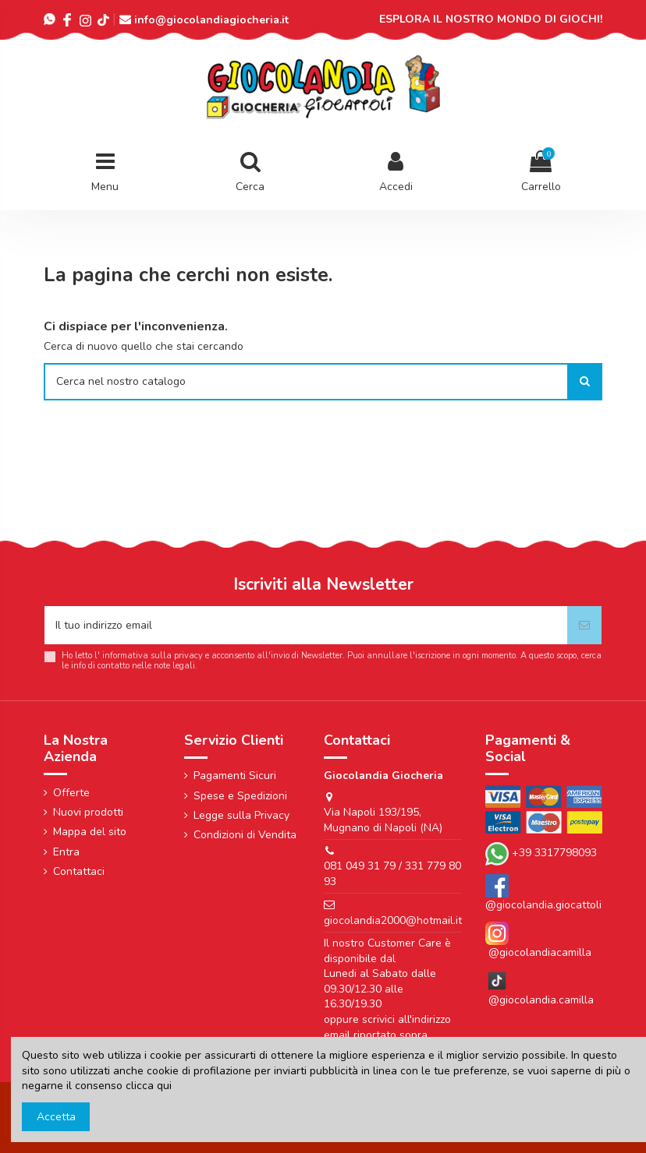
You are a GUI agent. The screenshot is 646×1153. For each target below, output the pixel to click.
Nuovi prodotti (88, 812)
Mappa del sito (89, 831)
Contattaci (79, 871)
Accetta (56, 1116)
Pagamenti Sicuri (234, 775)
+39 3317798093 (554, 852)
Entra (66, 851)
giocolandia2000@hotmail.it (393, 920)
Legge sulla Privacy (241, 815)
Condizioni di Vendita (244, 834)
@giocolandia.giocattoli (543, 904)
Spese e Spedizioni (240, 795)
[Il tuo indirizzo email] (305, 625)
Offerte (71, 792)
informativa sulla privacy (152, 655)
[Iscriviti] (584, 625)
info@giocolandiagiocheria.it (211, 19)
